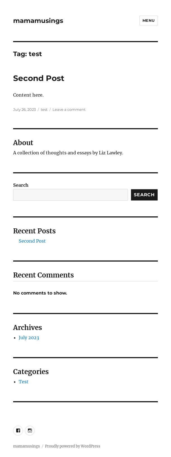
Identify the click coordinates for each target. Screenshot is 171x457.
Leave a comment (69, 109)
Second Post (38, 78)
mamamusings (38, 21)
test (44, 109)
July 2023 (29, 337)
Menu (148, 20)
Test (23, 381)
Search (20, 185)
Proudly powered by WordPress (72, 446)
